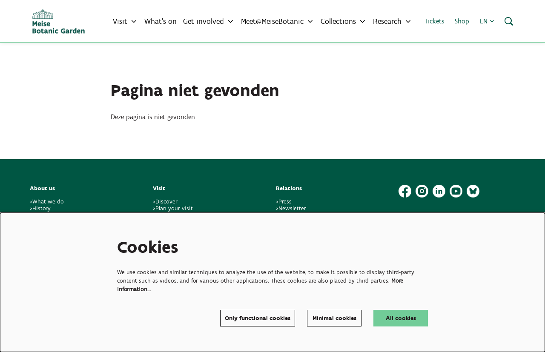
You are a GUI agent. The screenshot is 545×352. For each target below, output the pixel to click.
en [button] (487, 21)
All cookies (401, 318)
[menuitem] (160, 21)
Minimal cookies (334, 318)
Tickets (434, 21)
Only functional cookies (257, 318)
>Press (284, 201)
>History (40, 208)
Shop (462, 21)
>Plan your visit (173, 208)
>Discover (165, 201)
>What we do (48, 201)
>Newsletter (291, 208)
